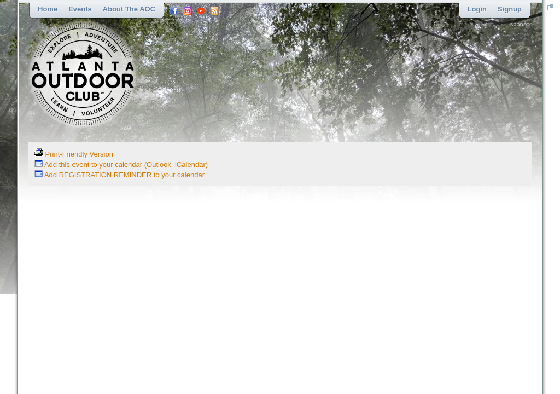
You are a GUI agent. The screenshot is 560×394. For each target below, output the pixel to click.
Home (47, 9)
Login (477, 9)
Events (80, 9)
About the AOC (129, 9)
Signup (510, 9)
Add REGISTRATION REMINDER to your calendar (119, 175)
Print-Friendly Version (73, 154)
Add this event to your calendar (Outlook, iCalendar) (121, 164)
